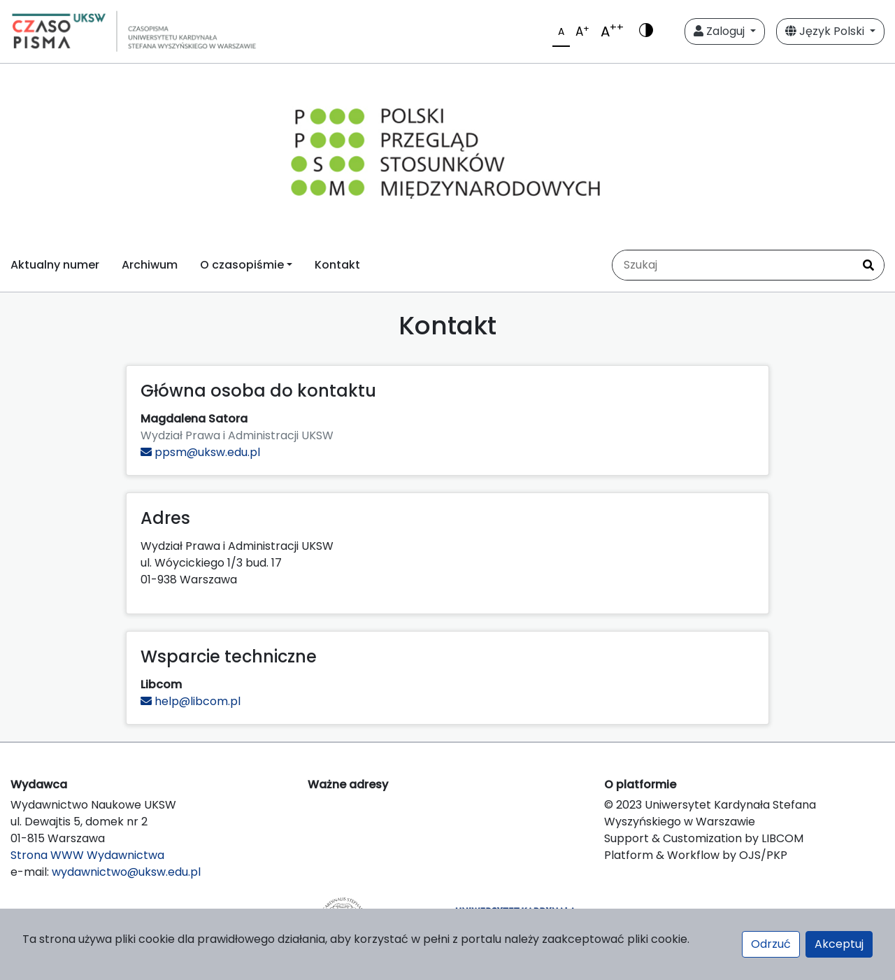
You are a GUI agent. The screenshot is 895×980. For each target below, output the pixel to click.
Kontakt (337, 265)
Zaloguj (720, 31)
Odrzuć (771, 944)
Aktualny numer (54, 265)
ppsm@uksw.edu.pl (200, 452)
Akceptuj (839, 944)
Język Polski (826, 31)
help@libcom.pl (191, 701)
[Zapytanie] (733, 265)
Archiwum (150, 265)
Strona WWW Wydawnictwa (87, 855)
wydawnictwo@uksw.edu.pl (126, 872)
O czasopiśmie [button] (242, 265)
